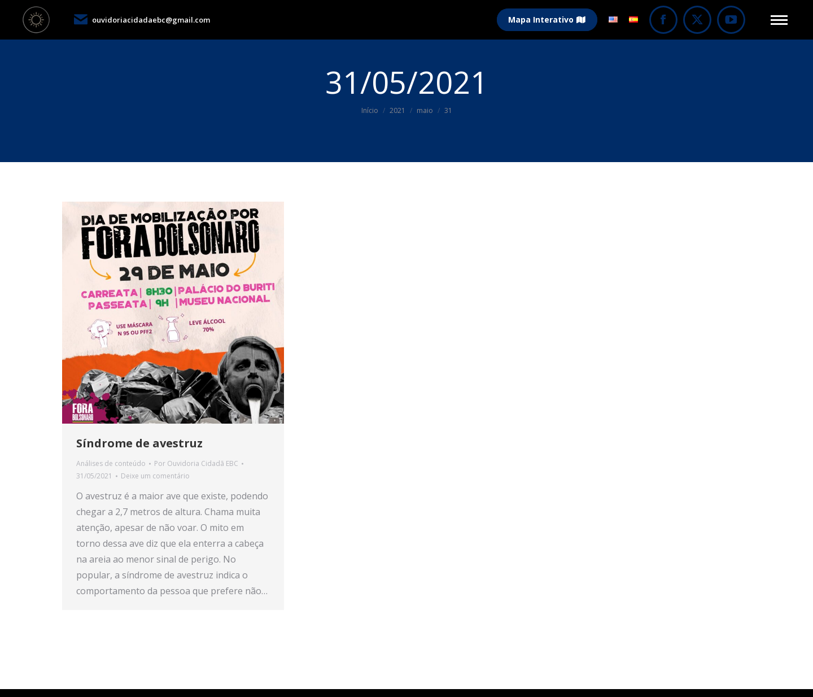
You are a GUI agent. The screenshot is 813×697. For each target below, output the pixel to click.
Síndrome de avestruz (139, 443)
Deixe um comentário (155, 476)
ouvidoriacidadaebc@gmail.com (141, 20)
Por (196, 463)
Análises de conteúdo (111, 463)
